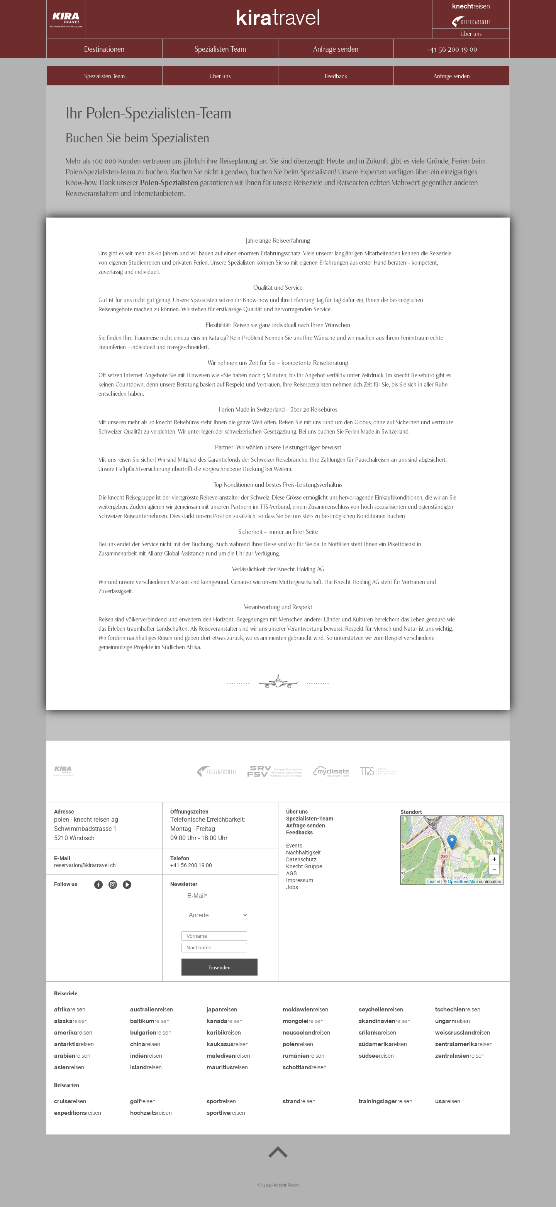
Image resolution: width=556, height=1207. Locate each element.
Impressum (299, 880)
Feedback (336, 75)
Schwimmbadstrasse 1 (85, 828)
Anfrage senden (335, 48)
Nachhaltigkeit (303, 852)
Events (294, 845)
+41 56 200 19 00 (451, 48)
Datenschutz (301, 859)
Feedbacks (299, 832)
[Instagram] (112, 885)
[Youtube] (127, 885)
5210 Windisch (74, 838)
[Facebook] (98, 885)
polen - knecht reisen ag (86, 819)
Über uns (471, 33)
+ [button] (494, 859)
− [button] (494, 869)
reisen (69, 1010)
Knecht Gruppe (304, 866)
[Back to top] (278, 1153)
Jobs (292, 887)
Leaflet (433, 881)
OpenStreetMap (463, 881)
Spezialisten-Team (220, 48)
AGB (291, 873)
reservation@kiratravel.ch (85, 865)
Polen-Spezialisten (169, 182)
